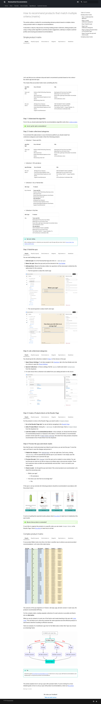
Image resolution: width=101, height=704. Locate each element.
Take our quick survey (50, 697)
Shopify (26, 41)
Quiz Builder (62, 263)
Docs (11, 5)
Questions (56, 362)
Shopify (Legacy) (35, 41)
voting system (73, 122)
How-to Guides (24, 5)
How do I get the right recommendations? (36, 126)
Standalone (70, 41)
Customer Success (42, 5)
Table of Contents (85, 12)
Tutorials (16, 5)
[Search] (89, 1)
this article (57, 516)
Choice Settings (43, 364)
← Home (6, 5)
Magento (54, 41)
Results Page (65, 424)
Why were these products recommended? (37, 522)
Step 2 (50, 359)
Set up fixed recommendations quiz (40, 673)
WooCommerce (45, 41)
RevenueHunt (10, 700)
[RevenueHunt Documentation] (4, 1)
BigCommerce (61, 41)
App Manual (33, 5)
